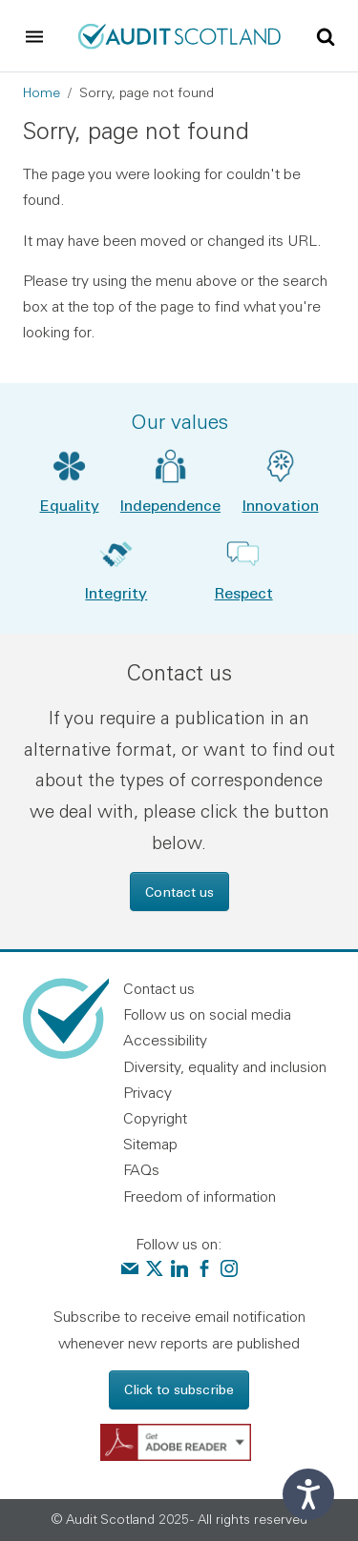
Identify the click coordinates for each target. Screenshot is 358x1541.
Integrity (116, 592)
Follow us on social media (207, 1014)
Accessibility (165, 1039)
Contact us (179, 891)
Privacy (147, 1092)
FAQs (141, 1169)
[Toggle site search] (325, 35)
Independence (170, 505)
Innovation (280, 505)
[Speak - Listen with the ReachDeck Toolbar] (308, 1494)
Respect (244, 592)
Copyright (155, 1117)
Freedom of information (199, 1196)
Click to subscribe (179, 1389)
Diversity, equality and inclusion (224, 1066)
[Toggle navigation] (34, 36)
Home (41, 92)
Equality (69, 505)
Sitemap (150, 1143)
